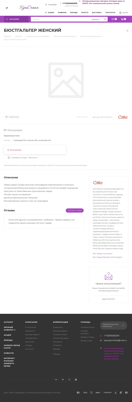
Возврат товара (87, 337)
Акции (7, 335)
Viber (69, 379)
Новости (9, 353)
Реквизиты (58, 327)
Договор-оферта (32, 334)
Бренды (8, 340)
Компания (31, 322)
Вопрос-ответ (87, 341)
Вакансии (29, 342)
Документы (30, 331)
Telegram (62, 379)
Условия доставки (61, 338)
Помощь (85, 322)
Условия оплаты (60, 334)
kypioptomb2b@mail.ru (115, 340)
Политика (57, 345)
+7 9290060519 (69, 3)
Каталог (8, 322)
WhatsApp (76, 379)
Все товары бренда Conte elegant (107, 257)
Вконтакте (56, 379)
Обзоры (56, 354)
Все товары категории (102, 253)
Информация (60, 322)
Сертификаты (31, 338)
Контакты (29, 349)
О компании (30, 327)
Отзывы (28, 345)
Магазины (57, 342)
